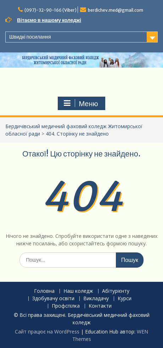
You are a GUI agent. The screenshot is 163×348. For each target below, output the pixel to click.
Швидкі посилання (30, 37)
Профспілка (66, 306)
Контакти (100, 306)
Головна (44, 291)
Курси (124, 298)
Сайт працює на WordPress (47, 331)
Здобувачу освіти (53, 298)
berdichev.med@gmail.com (115, 10)
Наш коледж (78, 291)
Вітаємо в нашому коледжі (49, 20)
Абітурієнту (115, 291)
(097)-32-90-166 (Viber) (50, 10)
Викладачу (96, 298)
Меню (80, 103)
